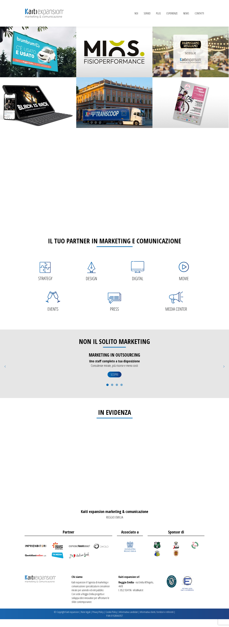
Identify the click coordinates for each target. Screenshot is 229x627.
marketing (102, 590)
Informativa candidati (128, 620)
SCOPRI (114, 382)
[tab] (107, 392)
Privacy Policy (97, 620)
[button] (5, 374)
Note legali (85, 620)
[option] (114, 374)
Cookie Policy (111, 620)
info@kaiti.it (138, 598)
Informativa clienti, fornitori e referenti (157, 620)
